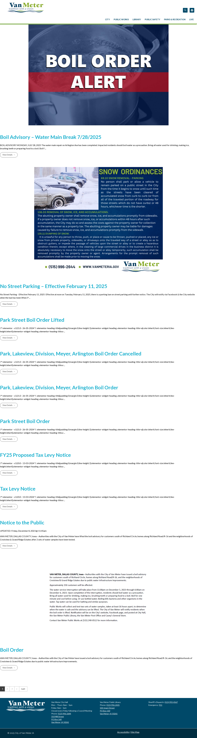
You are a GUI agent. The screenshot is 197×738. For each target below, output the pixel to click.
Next (16, 688)
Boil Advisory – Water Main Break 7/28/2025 (50, 137)
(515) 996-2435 (113, 705)
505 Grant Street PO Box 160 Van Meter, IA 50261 (109, 711)
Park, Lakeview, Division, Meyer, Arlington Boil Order (59, 387)
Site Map (135, 732)
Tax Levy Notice (17, 489)
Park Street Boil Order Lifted (32, 320)
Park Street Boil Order (25, 421)
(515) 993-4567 (171, 702)
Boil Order (12, 650)
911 (160, 705)
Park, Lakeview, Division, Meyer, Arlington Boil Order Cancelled (70, 354)
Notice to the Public (22, 522)
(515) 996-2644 (64, 713)
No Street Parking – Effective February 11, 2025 (53, 286)
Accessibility (123, 732)
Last (23, 689)
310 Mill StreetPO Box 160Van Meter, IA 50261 (60, 719)
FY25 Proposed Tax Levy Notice (35, 455)
